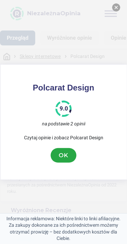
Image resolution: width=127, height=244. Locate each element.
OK (64, 155)
